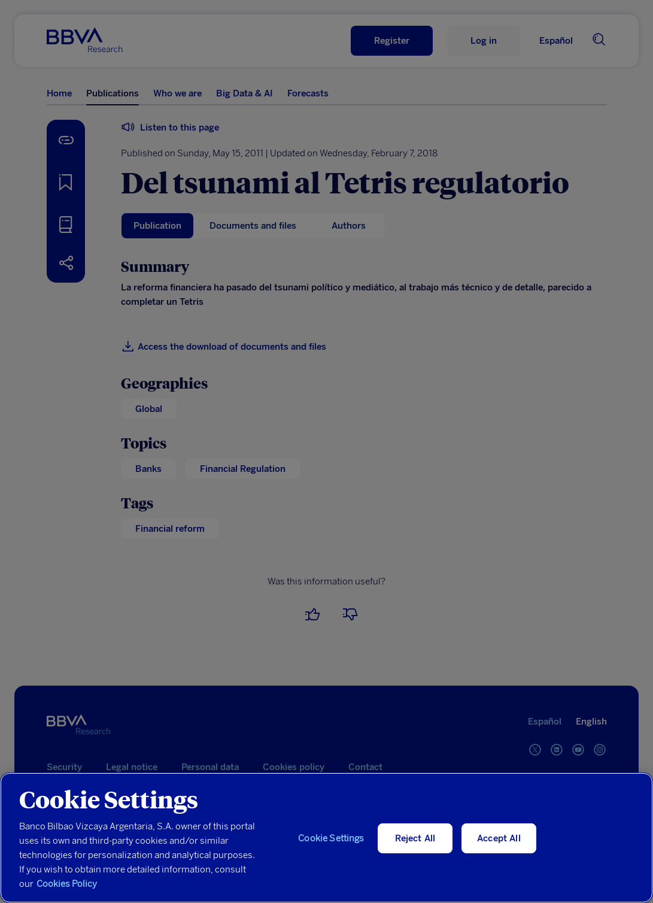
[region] (326, 837)
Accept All (499, 838)
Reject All (415, 838)
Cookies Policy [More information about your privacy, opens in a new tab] (67, 883)
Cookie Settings (331, 838)
